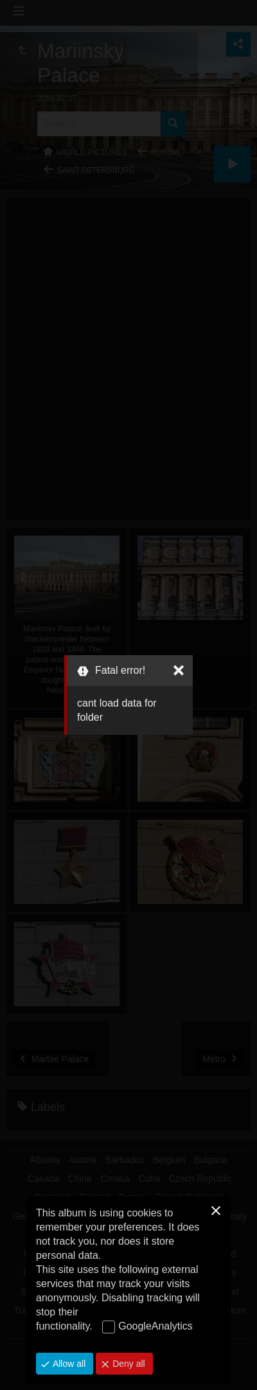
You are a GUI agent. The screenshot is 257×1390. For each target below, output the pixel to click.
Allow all (67, 1363)
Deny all (127, 1363)
